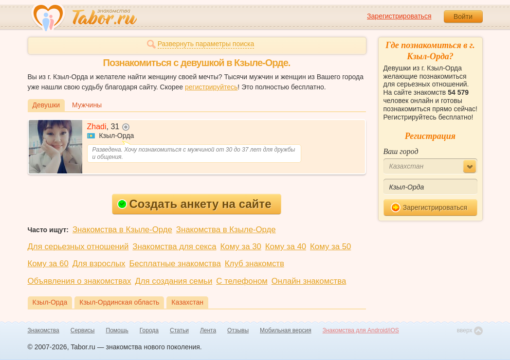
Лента (208, 330)
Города (149, 330)
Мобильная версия (285, 330)
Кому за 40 (285, 246)
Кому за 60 (48, 263)
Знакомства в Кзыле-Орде (122, 229)
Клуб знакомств (254, 263)
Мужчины (87, 105)
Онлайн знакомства (309, 281)
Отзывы (238, 330)
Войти (463, 16)
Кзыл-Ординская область (119, 302)
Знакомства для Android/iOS (361, 330)
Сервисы (83, 330)
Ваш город (401, 151)
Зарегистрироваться (399, 16)
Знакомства (43, 330)
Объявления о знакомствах (79, 281)
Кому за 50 (330, 246)
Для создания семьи (173, 281)
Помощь (117, 330)
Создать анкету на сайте (194, 203)
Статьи (179, 330)
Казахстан (187, 302)
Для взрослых (99, 263)
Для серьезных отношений (78, 246)
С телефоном (241, 281)
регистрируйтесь (211, 87)
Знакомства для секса (174, 246)
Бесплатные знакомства (174, 263)
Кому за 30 (240, 246)
